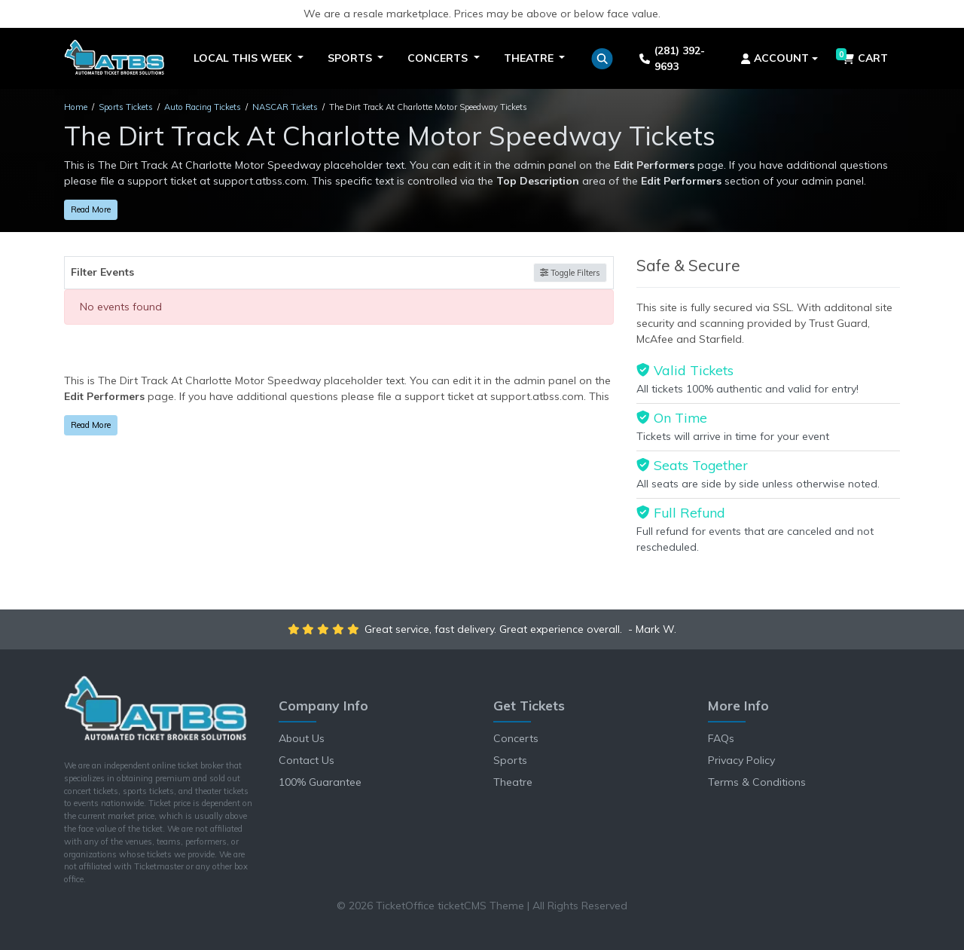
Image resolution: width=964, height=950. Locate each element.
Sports (510, 760)
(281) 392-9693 (671, 58)
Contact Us (306, 760)
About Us (302, 738)
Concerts (515, 738)
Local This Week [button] (244, 58)
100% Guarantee (320, 782)
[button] (602, 58)
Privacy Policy (741, 760)
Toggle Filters (570, 272)
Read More (91, 209)
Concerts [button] (439, 58)
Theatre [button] (530, 58)
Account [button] (775, 58)
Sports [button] (351, 58)
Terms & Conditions (757, 782)
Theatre (512, 782)
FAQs (721, 738)
